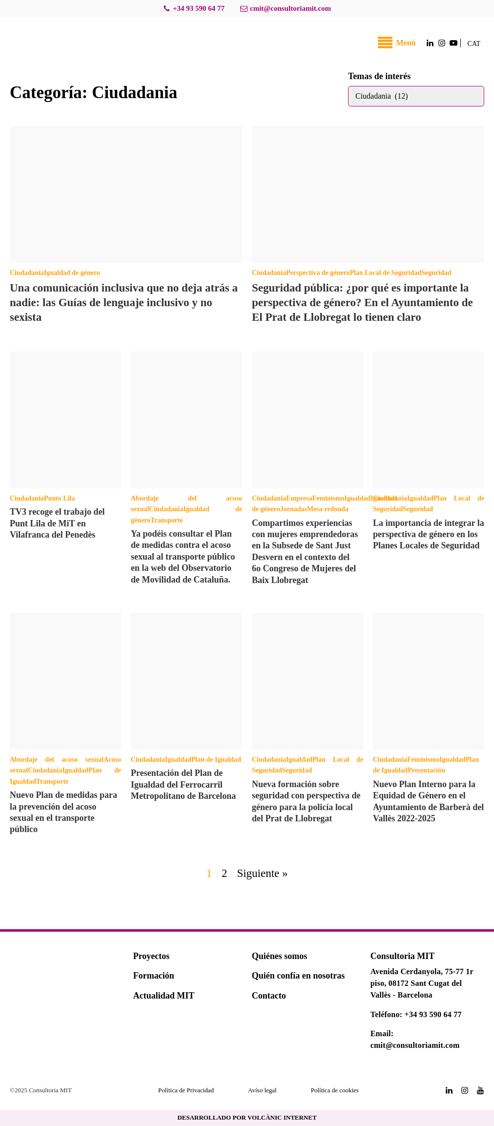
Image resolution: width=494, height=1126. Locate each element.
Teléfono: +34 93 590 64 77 (416, 1014)
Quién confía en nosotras (298, 975)
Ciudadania (27, 272)
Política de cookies (335, 1090)
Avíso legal (262, 1090)
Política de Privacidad (186, 1090)
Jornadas (293, 509)
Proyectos (151, 956)
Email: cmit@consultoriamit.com (415, 1039)
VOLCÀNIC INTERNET (282, 1117)
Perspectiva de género (318, 272)
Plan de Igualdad (216, 759)
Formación (153, 975)
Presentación (426, 770)
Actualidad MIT (164, 996)
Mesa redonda (328, 509)
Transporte (166, 520)
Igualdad (358, 498)
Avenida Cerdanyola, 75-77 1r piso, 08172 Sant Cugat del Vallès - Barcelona (421, 983)
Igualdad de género (72, 272)
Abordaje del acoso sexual (56, 759)
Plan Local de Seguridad (385, 272)
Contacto (269, 996)
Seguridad (436, 272)
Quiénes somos (280, 956)
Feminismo (328, 498)
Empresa (299, 498)
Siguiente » (262, 873)
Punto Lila (59, 498)
